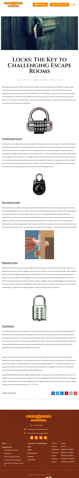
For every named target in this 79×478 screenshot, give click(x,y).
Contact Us (31, 460)
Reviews (31, 456)
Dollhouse (7, 453)
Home (4, 443)
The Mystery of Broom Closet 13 (13, 464)
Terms (49, 475)
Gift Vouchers (32, 453)
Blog (29, 446)
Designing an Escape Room (41, 80)
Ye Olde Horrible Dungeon (12, 460)
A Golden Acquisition (11, 450)
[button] (74, 4)
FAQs (29, 450)
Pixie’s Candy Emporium (12, 456)
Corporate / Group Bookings (37, 443)
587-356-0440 (33, 384)
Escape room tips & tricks (56, 80)
